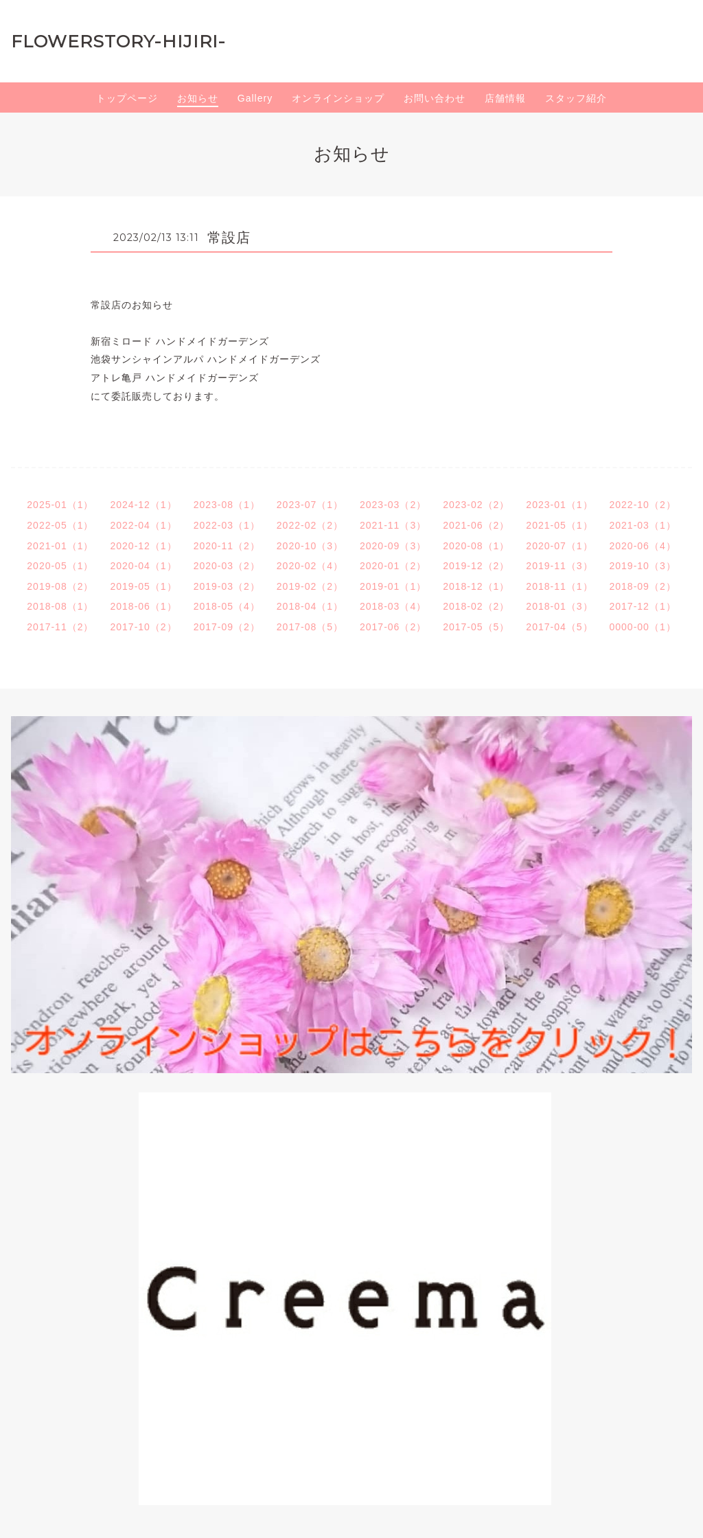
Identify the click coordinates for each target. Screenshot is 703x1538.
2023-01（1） (559, 504)
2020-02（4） (310, 565)
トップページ (127, 98)
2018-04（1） (310, 606)
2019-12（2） (476, 565)
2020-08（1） (476, 545)
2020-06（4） (643, 545)
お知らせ (197, 98)
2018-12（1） (476, 586)
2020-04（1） (143, 565)
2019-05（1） (143, 586)
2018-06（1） (143, 606)
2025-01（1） (60, 504)
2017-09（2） (227, 626)
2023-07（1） (310, 504)
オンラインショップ (338, 98)
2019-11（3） (559, 565)
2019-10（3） (643, 565)
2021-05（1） (559, 525)
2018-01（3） (559, 606)
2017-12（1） (643, 606)
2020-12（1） (143, 545)
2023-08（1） (227, 504)
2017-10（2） (143, 626)
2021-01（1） (60, 545)
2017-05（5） (476, 626)
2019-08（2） (60, 586)
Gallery (255, 98)
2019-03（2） (227, 586)
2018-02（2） (476, 606)
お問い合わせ (434, 98)
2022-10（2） (643, 504)
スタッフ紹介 (576, 98)
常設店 (229, 237)
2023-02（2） (476, 504)
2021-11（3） (393, 525)
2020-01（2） (393, 565)
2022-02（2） (310, 525)
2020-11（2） (227, 545)
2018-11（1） (559, 586)
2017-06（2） (393, 626)
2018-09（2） (643, 586)
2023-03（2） (393, 504)
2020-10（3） (310, 545)
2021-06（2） (476, 525)
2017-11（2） (60, 626)
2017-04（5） (559, 626)
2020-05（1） (60, 565)
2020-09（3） (393, 545)
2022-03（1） (227, 525)
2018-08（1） (60, 606)
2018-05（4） (227, 606)
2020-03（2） (227, 565)
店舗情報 (505, 98)
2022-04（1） (143, 525)
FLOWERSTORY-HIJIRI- (118, 41)
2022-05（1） (60, 525)
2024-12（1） (143, 504)
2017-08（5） (310, 626)
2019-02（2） (310, 586)
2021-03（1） (643, 525)
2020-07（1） (559, 545)
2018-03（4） (393, 606)
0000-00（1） (643, 626)
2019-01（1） (393, 586)
